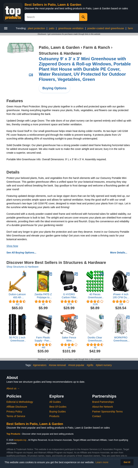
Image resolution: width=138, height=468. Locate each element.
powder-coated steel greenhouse (105, 28)
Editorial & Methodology (19, 401)
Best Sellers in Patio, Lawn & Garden (53, 4)
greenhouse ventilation (71, 28)
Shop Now (12, 245)
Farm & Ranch (96, 47)
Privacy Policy (14, 411)
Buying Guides (57, 411)
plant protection (36, 28)
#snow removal (57, 365)
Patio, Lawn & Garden (59, 47)
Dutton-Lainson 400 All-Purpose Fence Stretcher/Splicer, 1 (17, 296)
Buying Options (54, 88)
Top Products (13, 434)
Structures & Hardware (60, 53)
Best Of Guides (57, 406)
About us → (13, 388)
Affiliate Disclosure (16, 406)
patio (51, 28)
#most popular (76, 365)
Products (54, 416)
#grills (90, 365)
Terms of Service (15, 416)
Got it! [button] (127, 462)
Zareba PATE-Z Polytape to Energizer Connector (43, 296)
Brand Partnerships (103, 401)
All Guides (55, 401)
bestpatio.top (20, 440)
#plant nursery (104, 365)
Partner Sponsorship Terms (107, 411)
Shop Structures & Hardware (22, 266)
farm (130, 28)
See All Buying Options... (21, 252)
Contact (96, 416)
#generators (39, 365)
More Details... (118, 252)
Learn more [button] (102, 462)
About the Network (102, 406)
